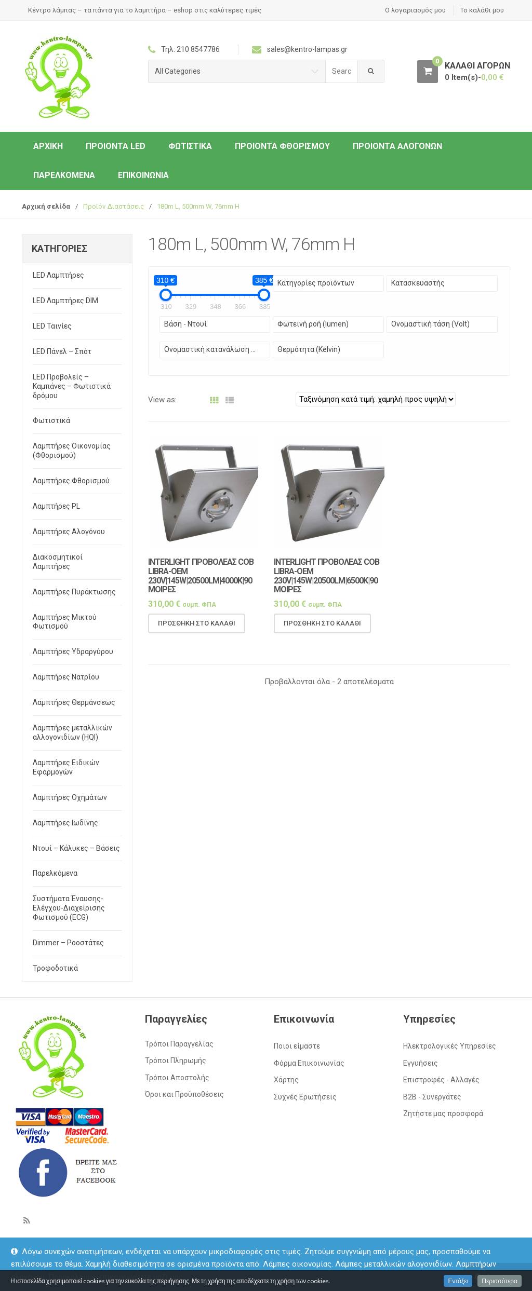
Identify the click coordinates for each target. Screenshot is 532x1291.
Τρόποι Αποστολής (177, 1077)
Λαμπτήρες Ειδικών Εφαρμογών (66, 767)
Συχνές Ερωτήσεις (305, 1097)
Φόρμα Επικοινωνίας (309, 1063)
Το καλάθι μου (482, 10)
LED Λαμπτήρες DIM (65, 300)
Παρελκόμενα (64, 175)
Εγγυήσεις (420, 1063)
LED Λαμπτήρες (58, 275)
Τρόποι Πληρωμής (175, 1060)
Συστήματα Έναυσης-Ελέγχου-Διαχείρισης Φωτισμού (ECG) (69, 907)
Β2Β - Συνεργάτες (432, 1097)
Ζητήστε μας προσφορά (443, 1113)
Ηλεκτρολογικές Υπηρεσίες (449, 1046)
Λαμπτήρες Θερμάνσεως (74, 702)
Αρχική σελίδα (46, 206)
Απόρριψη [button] (503, 1277)
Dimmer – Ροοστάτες (68, 943)
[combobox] (342, 71)
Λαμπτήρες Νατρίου (66, 677)
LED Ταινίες (52, 326)
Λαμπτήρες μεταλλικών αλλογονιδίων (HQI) (72, 732)
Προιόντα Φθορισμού (282, 146)
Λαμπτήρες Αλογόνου (69, 531)
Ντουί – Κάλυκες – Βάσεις (76, 848)
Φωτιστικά (190, 146)
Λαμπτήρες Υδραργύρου (73, 651)
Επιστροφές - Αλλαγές (441, 1080)
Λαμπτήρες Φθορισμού (71, 481)
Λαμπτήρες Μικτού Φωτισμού (65, 622)
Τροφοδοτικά (55, 968)
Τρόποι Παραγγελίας (179, 1044)
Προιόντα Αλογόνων (397, 146)
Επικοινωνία (143, 175)
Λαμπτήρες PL (56, 506)
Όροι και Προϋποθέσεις (184, 1094)
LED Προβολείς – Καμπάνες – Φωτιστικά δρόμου (72, 386)
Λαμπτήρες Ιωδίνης (65, 823)
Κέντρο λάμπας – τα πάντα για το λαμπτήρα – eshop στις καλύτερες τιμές (144, 10)
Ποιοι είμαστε (297, 1046)
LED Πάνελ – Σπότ (62, 351)
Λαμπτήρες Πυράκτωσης (74, 592)
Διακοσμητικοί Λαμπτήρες (58, 561)
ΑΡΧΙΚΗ (48, 146)
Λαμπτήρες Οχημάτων (70, 797)
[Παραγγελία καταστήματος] (376, 399)
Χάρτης (286, 1080)
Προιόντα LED (115, 146)
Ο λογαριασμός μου (415, 10)
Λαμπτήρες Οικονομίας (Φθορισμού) (72, 450)
